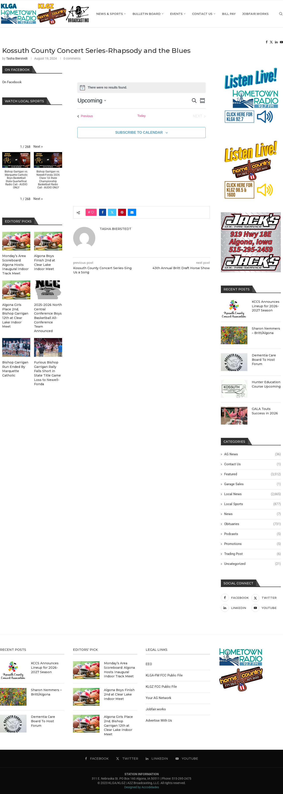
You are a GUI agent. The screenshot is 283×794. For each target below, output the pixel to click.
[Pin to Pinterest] (122, 212)
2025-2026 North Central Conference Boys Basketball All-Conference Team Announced (48, 318)
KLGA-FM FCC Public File (164, 675)
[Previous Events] (85, 116)
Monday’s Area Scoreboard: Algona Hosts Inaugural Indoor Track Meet (15, 264)
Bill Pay (229, 13)
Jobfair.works (255, 13)
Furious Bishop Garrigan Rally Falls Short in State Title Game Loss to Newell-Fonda (47, 373)
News (252, 514)
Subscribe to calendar (139, 132)
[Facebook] (267, 42)
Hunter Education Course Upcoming (266, 384)
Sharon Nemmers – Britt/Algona (266, 330)
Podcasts (252, 534)
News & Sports (109, 13)
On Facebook (12, 82)
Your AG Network (158, 698)
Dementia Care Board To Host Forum (264, 359)
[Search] (281, 13)
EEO (149, 664)
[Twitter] (271, 42)
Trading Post (252, 554)
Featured (252, 474)
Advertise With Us (159, 721)
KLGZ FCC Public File (161, 687)
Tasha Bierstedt (17, 58)
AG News (252, 454)
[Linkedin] (276, 42)
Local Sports (252, 504)
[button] (38, 147)
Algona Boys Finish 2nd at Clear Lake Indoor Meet (44, 262)
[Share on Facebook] (102, 212)
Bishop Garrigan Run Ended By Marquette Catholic (15, 368)
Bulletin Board (146, 13)
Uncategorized (252, 564)
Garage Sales (252, 484)
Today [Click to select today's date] (141, 116)
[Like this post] (92, 212)
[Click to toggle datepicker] (91, 101)
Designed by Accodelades (141, 787)
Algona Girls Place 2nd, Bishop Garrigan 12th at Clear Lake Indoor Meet (15, 315)
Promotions (252, 544)
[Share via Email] (132, 212)
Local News (252, 494)
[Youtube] (281, 42)
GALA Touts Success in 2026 (265, 411)
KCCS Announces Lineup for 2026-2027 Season (265, 306)
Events (176, 13)
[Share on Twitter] (112, 212)
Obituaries (252, 524)
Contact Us (202, 13)
